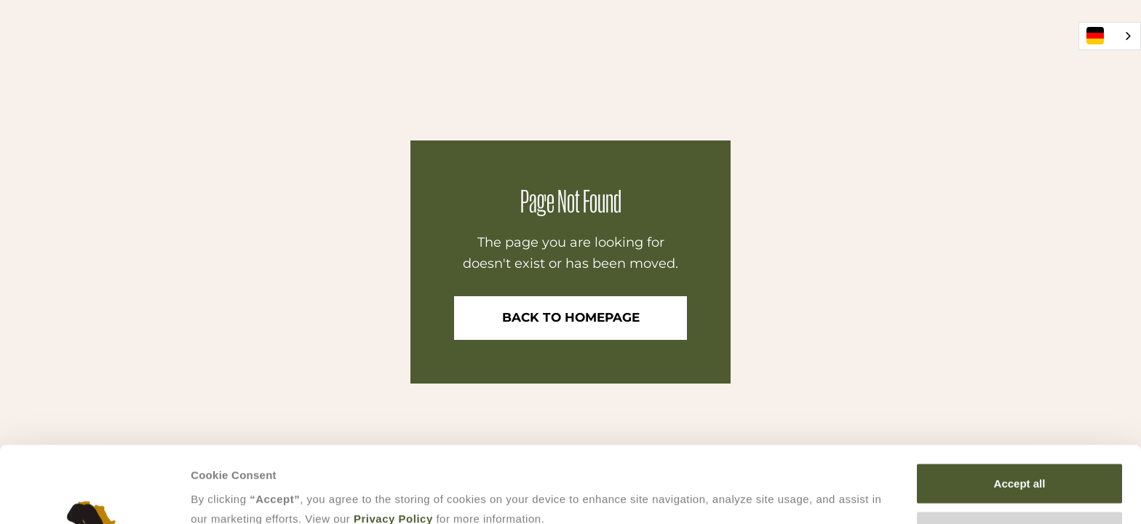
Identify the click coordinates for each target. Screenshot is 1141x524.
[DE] (1109, 36)
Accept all (1020, 411)
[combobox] (1109, 36)
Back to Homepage (571, 317)
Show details (764, 496)
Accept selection (1019, 459)
